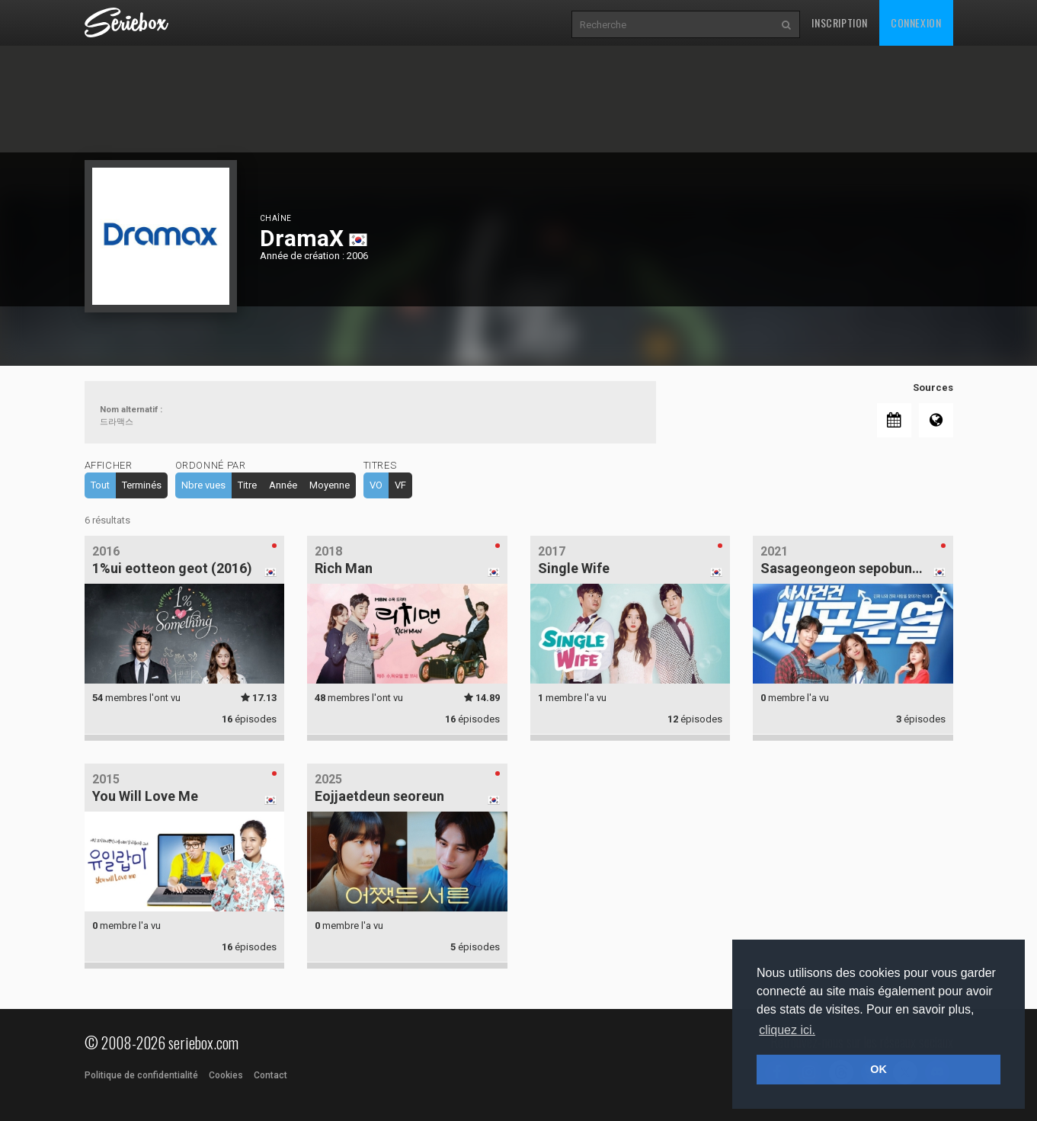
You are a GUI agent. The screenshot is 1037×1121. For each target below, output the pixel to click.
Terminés (142, 485)
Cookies (226, 1075)
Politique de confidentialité (141, 1075)
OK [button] (878, 1069)
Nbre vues (203, 485)
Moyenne (329, 485)
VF (400, 485)
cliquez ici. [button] (787, 1029)
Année (283, 485)
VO (376, 485)
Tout (100, 485)
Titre (247, 485)
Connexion (916, 22)
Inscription (839, 22)
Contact (270, 1075)
